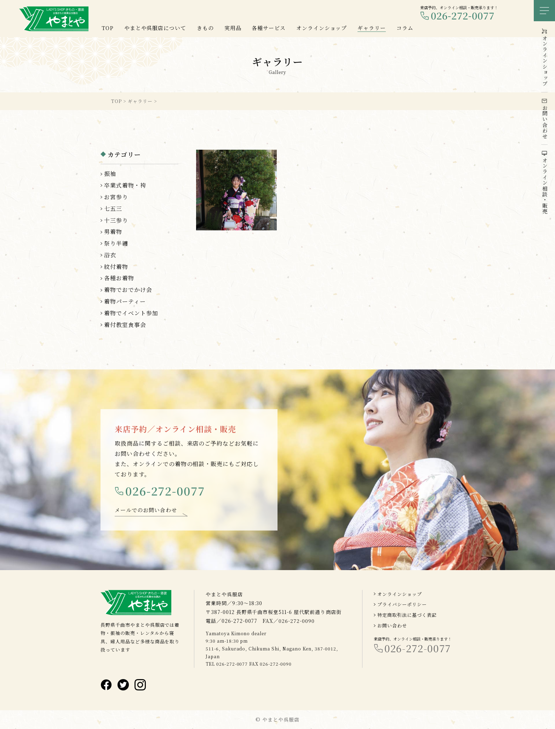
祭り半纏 (116, 243)
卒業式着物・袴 (125, 185)
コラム (404, 27)
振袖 (110, 174)
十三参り (116, 220)
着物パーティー (125, 301)
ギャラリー (371, 27)
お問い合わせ (392, 625)
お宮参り (116, 197)
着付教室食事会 (125, 325)
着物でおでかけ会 (128, 290)
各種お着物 (119, 278)
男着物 (113, 232)
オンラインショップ (399, 594)
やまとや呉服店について (155, 27)
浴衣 (110, 255)
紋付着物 (116, 267)
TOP (108, 27)
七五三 (113, 209)
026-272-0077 (462, 16)
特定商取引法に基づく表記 (407, 615)
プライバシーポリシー (402, 604)
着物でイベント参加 (131, 313)
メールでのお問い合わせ (146, 513)
